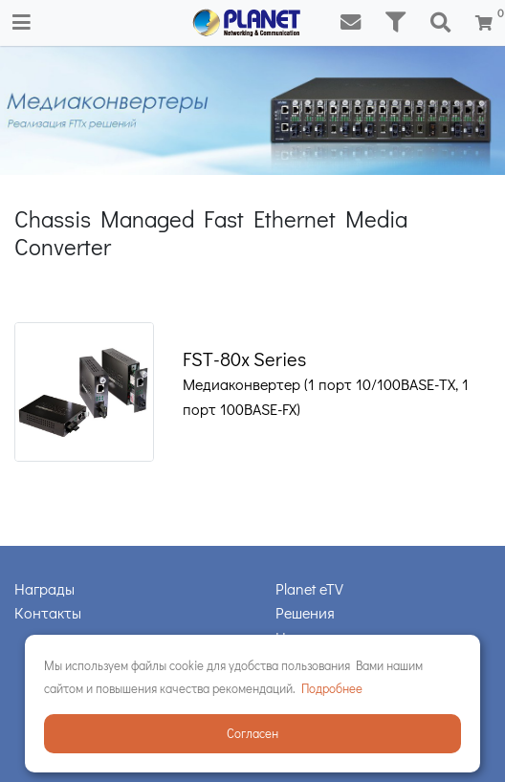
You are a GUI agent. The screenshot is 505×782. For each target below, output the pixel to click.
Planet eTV (309, 588)
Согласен (252, 733)
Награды (44, 588)
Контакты (47, 612)
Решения (305, 612)
